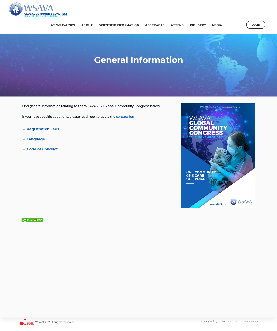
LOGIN (258, 25)
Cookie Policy (250, 321)
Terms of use (229, 321)
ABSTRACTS (157, 25)
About (89, 25)
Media (219, 25)
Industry (200, 25)
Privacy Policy (209, 321)
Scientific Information (121, 25)
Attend (179, 25)
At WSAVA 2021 (65, 25)
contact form (126, 117)
